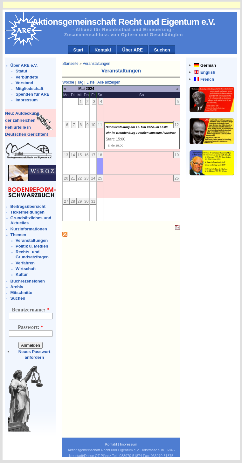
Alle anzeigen (108, 82)
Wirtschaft (26, 268)
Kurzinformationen (28, 229)
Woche (68, 82)
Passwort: (30, 327)
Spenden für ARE (32, 94)
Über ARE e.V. (24, 65)
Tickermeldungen (27, 212)
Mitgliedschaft (29, 88)
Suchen (162, 49)
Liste (90, 82)
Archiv (16, 286)
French (207, 79)
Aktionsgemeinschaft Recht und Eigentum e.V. (123, 22)
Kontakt (102, 49)
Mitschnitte (21, 292)
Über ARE (132, 49)
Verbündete (27, 77)
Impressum (27, 100)
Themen (18, 234)
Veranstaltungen (32, 240)
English (207, 72)
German (208, 65)
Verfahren (25, 263)
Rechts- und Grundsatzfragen (32, 254)
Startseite (70, 63)
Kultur (22, 274)
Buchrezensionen (27, 281)
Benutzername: (30, 309)
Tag (80, 82)
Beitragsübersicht (28, 206)
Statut (21, 71)
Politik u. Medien (32, 246)
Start (78, 49)
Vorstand (24, 82)
